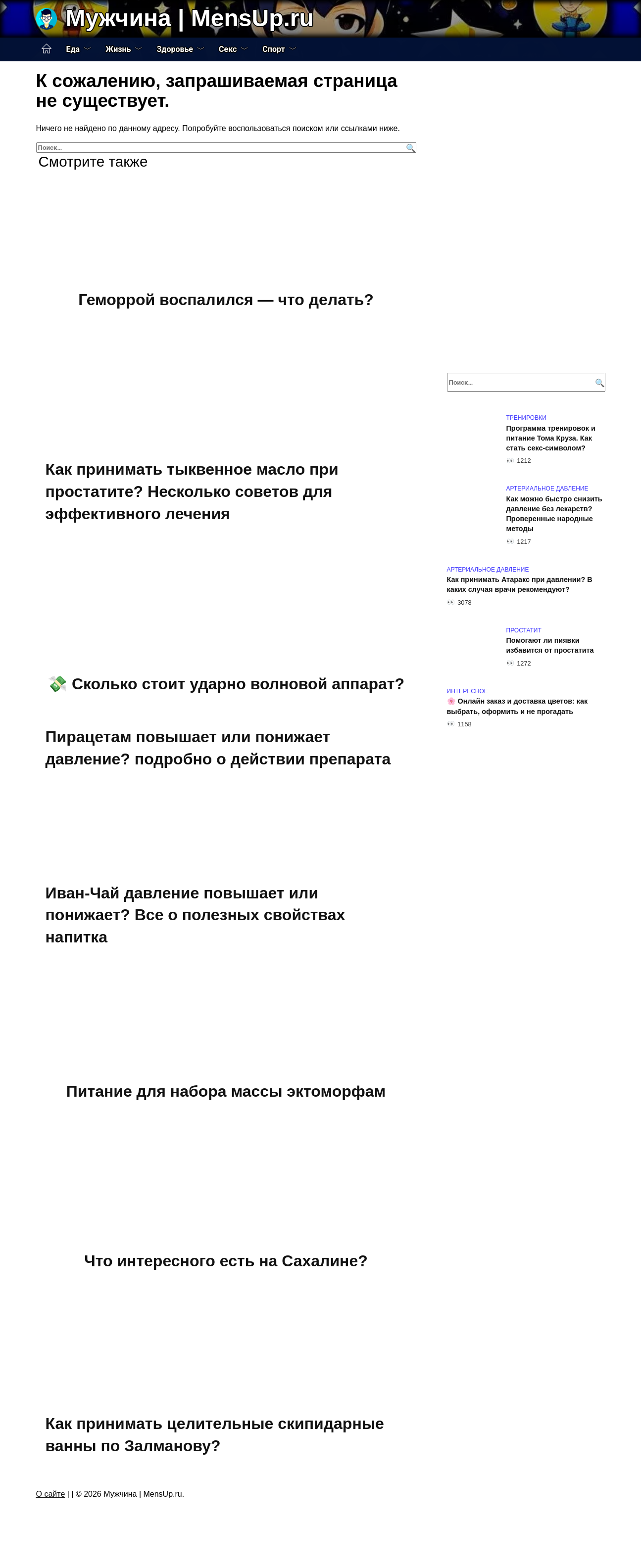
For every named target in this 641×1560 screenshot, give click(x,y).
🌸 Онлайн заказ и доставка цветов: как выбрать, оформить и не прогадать (517, 706)
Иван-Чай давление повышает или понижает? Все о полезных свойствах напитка (195, 915)
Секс (228, 49)
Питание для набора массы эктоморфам (226, 1091)
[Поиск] (409, 147)
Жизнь (118, 49)
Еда (73, 49)
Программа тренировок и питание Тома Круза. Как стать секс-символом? (550, 438)
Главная (46, 49)
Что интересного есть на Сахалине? (226, 1261)
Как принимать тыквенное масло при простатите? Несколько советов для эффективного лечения (192, 492)
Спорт (273, 49)
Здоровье (174, 49)
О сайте (50, 1494)
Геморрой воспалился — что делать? (226, 300)
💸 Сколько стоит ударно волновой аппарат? (226, 684)
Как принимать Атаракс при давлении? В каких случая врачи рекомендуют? (519, 585)
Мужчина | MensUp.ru (190, 18)
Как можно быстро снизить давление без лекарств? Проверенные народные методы (554, 514)
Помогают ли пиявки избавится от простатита (550, 646)
